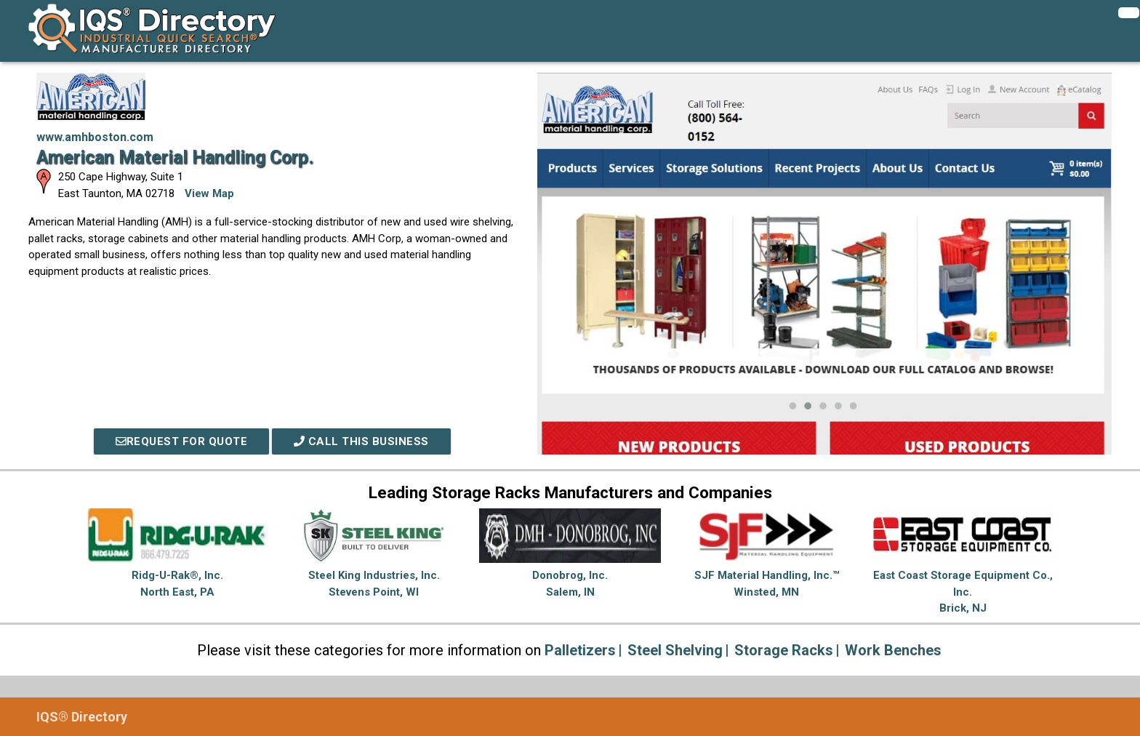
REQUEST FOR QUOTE (182, 441)
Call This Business (361, 441)
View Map (209, 193)
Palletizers (580, 650)
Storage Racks (783, 650)
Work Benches (893, 650)
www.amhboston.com (94, 137)
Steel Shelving (675, 650)
